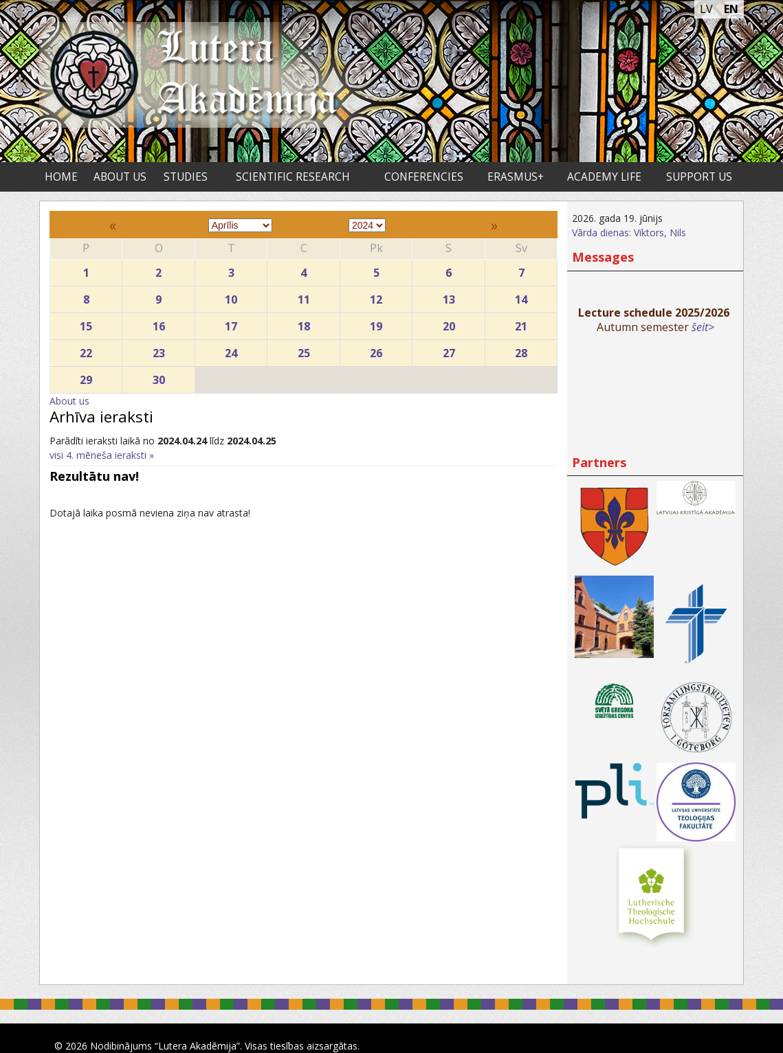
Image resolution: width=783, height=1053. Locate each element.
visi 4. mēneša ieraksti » (101, 455)
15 (86, 323)
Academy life (604, 177)
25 (303, 350)
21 (521, 323)
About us (119, 177)
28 (521, 350)
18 (303, 323)
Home (61, 177)
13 (448, 296)
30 (158, 376)
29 (86, 376)
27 (448, 350)
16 (158, 323)
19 (376, 323)
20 (448, 323)
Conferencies (423, 177)
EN (731, 8)
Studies (186, 177)
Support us (699, 177)
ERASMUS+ (515, 177)
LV (706, 8)
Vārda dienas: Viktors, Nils (629, 232)
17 (231, 323)
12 (376, 296)
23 (158, 350)
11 (303, 296)
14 (521, 296)
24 (231, 350)
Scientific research (293, 177)
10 (231, 296)
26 (376, 350)
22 (86, 350)
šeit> (703, 327)
